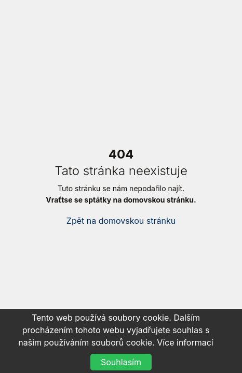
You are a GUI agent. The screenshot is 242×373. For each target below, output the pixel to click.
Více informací (185, 342)
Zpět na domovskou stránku (121, 221)
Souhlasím (121, 362)
